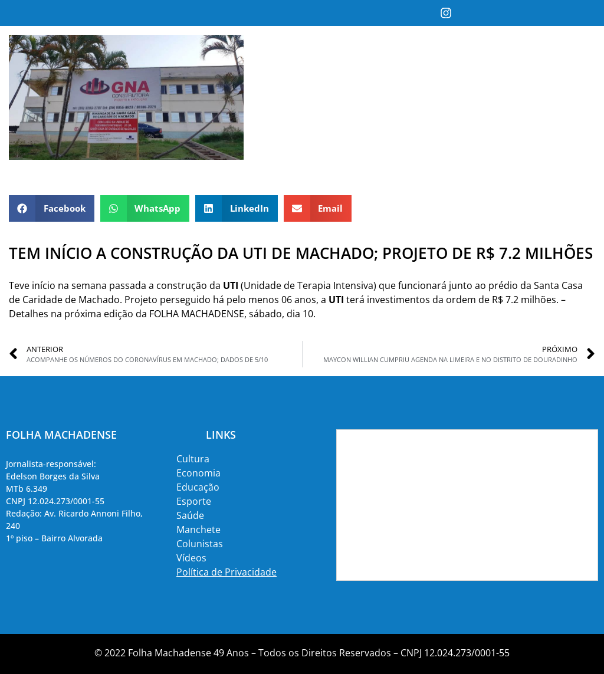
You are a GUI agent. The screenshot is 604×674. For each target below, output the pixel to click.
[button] (51, 208)
